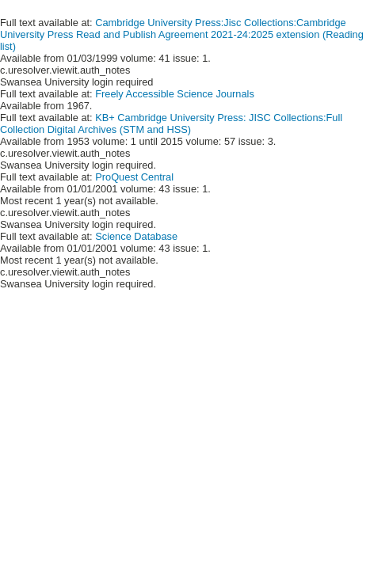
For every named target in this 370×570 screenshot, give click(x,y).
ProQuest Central (134, 177)
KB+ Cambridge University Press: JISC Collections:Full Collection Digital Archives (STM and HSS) (171, 123)
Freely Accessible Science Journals (174, 94)
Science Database (136, 236)
